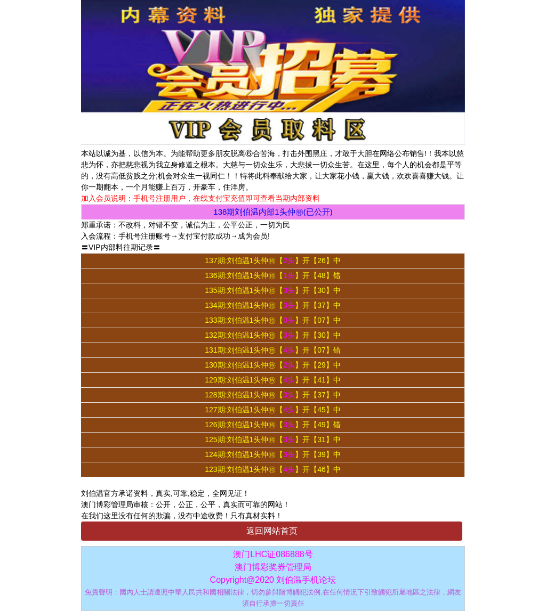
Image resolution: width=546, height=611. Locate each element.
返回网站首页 (272, 530)
